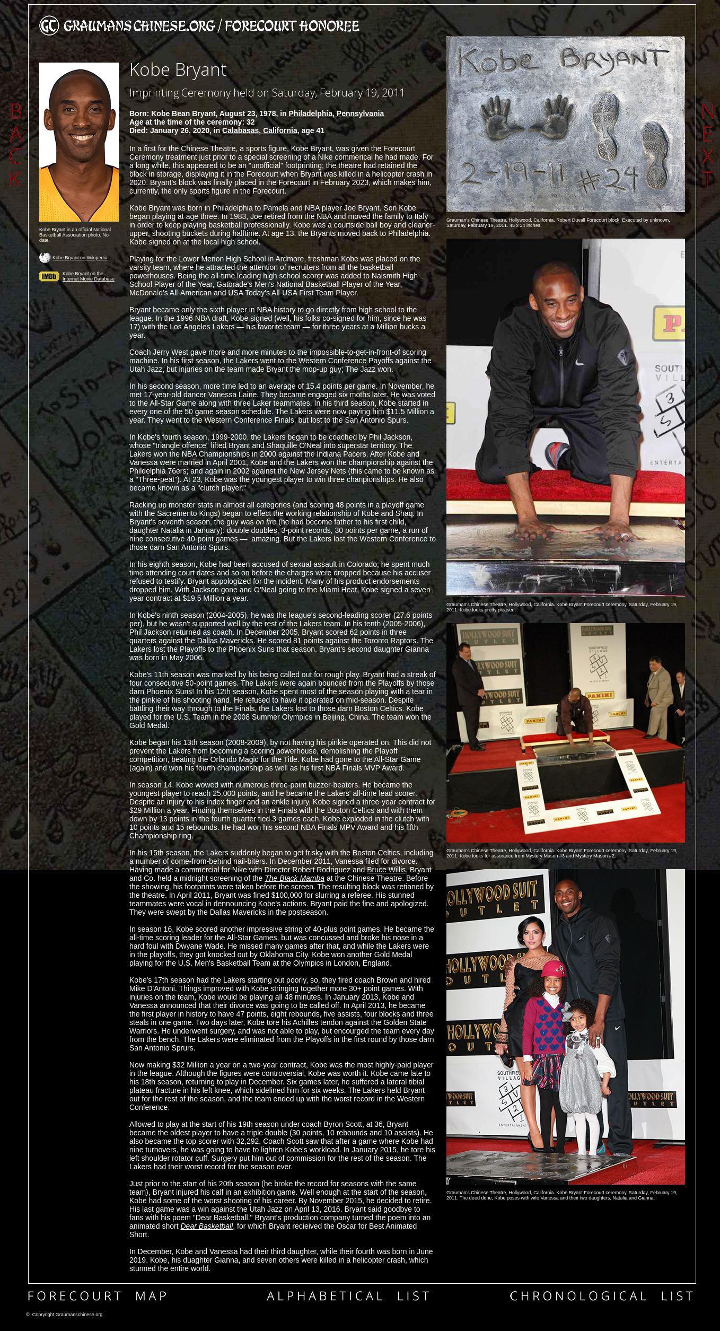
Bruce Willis (386, 869)
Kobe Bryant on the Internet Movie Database (89, 276)
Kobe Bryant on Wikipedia (80, 257)
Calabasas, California (259, 130)
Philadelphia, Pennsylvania (336, 113)
